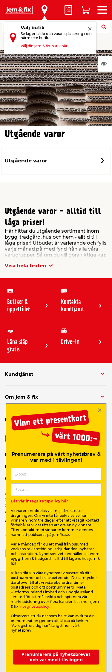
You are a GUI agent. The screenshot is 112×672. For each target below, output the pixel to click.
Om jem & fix (21, 397)
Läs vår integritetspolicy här (39, 501)
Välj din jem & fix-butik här (44, 46)
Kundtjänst (19, 374)
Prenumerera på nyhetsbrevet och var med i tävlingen (56, 657)
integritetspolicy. (34, 606)
